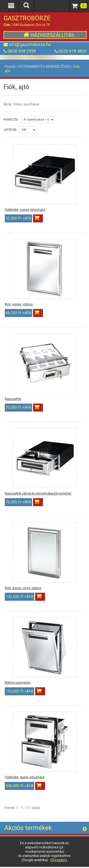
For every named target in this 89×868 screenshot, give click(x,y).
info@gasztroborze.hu (30, 44)
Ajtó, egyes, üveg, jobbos (23, 588)
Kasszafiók (13, 399)
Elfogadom (59, 860)
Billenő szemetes (18, 682)
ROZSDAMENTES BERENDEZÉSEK (44, 66)
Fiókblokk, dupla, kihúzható (25, 777)
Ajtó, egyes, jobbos (19, 304)
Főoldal (10, 66)
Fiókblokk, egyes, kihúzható (25, 210)
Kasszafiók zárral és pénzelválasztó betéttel (38, 493)
